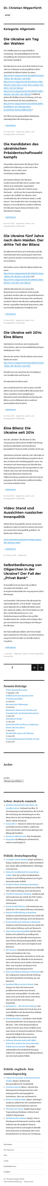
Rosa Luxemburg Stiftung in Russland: (23, 972)
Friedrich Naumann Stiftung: (19, 894)
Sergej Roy (10, 839)
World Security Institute (16, 1118)
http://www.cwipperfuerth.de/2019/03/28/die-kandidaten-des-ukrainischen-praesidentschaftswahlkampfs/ (24, 107)
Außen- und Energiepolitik (33, 654)
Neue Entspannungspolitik (18, 931)
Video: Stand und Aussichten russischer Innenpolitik (23, 512)
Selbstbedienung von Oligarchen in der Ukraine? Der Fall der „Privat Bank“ (23, 571)
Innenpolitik (20, 134)
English (7, 1172)
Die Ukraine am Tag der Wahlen (21, 41)
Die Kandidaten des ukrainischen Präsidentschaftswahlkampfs (23, 150)
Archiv (7, 778)
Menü (7, 15)
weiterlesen (10, 125)
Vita (5, 1155)
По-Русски (9, 1150)
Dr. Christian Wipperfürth (23, 8)
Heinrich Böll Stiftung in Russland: (21, 912)
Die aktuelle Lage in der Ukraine (20, 733)
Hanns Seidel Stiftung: (16, 906)
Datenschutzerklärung (13, 1182)
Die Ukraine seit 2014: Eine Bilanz (23, 334)
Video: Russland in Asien (16, 690)
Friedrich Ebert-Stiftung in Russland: (22, 884)
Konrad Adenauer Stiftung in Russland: (23, 922)
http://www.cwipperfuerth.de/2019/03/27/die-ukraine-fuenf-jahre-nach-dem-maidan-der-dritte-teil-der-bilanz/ (24, 85)
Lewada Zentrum (13, 1087)
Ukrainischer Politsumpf (17, 704)
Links (6, 1161)
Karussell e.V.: (12, 824)
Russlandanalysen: (14, 1018)
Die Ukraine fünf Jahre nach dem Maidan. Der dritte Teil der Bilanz (24, 240)
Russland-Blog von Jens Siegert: (20, 984)
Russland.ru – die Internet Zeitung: (21, 1006)
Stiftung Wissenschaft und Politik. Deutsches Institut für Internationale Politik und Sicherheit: (22, 1043)
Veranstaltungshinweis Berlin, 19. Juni (22, 739)
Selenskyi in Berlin (14, 719)
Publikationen (10, 1166)
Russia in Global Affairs (16, 1099)
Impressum (28, 1182)
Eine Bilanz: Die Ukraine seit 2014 (19, 430)
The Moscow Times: (15, 1109)
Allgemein (20, 132)
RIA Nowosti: (11, 950)
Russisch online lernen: (16, 836)
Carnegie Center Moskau (17, 859)
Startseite (8, 1144)
